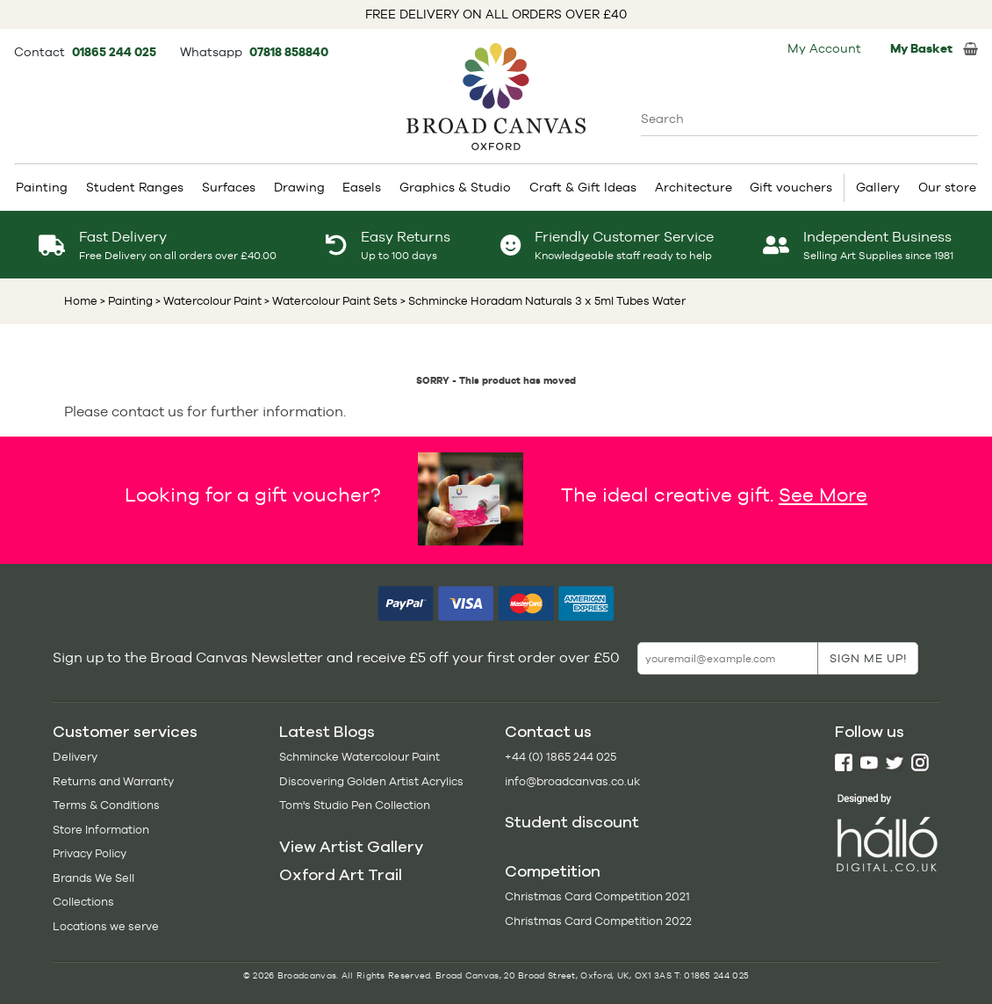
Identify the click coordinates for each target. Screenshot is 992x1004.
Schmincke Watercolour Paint (359, 756)
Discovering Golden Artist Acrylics (371, 781)
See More (823, 494)
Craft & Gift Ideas (582, 187)
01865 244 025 (115, 52)
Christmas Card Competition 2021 (597, 896)
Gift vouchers (791, 187)
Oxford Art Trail (340, 874)
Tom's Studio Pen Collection (354, 805)
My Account (824, 48)
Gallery (878, 187)
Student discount (572, 822)
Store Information (101, 829)
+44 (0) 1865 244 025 (560, 756)
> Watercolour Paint (207, 300)
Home (80, 300)
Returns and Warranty (113, 781)
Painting (42, 187)
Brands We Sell (93, 878)
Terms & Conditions (106, 805)
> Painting (126, 300)
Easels (361, 187)
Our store (947, 187)
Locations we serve (106, 926)
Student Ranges (134, 187)
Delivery (75, 756)
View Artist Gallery (351, 846)
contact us (147, 411)
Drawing (299, 187)
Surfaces (228, 187)
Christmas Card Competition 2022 (598, 921)
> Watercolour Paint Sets (330, 300)
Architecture (693, 187)
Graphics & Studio (455, 187)
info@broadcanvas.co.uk (572, 781)
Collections (83, 901)
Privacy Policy (89, 853)
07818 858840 (288, 52)
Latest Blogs (327, 731)
